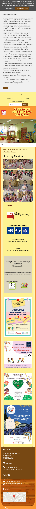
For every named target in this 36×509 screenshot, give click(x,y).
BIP (5, 479)
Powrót (9, 205)
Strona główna (14, 94)
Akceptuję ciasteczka (22, 8)
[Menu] (18, 145)
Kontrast (27, 98)
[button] (2, 131)
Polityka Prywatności (11, 481)
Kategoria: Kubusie (20, 149)
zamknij (5, 87)
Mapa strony (22, 94)
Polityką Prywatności (13, 3)
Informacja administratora (18, 101)
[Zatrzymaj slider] (18, 141)
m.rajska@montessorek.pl (13, 469)
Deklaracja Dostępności (12, 484)
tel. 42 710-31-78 (10, 467)
